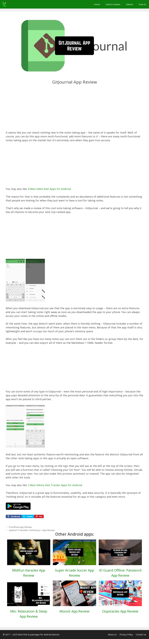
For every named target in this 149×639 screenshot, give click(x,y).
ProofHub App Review (20, 527)
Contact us (141, 634)
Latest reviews (113, 4)
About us (112, 634)
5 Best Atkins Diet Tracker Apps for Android (55, 485)
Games (129, 4)
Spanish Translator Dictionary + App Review (32, 530)
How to (142, 4)
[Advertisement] (74, 110)
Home (97, 4)
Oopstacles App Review (120, 611)
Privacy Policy (126, 634)
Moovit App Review (74, 611)
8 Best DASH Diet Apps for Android (49, 189)
